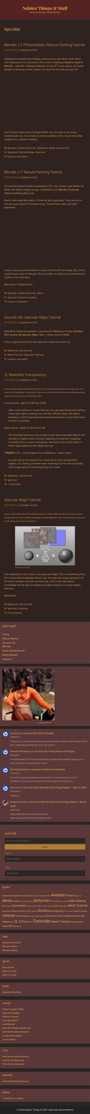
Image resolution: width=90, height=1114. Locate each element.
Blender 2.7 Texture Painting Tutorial (33, 172)
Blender (11, 148)
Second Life (62, 148)
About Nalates (10, 638)
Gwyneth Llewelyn (11, 1012)
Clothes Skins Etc (26, 148)
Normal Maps (26, 152)
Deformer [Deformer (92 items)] (41, 900)
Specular (40, 152)
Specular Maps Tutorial (22, 499)
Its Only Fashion (10, 1020)
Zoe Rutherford (18, 769)
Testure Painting (27, 297)
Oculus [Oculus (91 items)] (43, 910)
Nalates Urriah (18, 801)
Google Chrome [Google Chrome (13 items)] (32, 906)
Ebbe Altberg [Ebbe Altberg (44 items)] (77, 901)
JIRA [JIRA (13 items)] (39, 906)
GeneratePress (66, 1109)
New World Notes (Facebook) (16, 1028)
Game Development (13, 650)
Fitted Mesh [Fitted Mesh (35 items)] (19, 905)
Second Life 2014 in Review (39, 733)
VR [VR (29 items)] (9, 926)
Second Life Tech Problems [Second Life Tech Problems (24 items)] (58, 916)
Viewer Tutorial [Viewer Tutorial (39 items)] (60, 921)
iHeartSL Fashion (10, 1016)
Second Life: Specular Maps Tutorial (32, 317)
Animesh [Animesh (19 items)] (43, 895)
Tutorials (23, 608)
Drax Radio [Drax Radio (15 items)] (64, 901)
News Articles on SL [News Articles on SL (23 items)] (21, 911)
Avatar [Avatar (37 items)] (70, 895)
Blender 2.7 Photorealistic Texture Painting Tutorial (44, 44)
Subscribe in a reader (13, 1098)
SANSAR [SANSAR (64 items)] (8, 915)
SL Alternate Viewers (12, 1035)
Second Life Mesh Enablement (48, 769)
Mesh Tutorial (15, 354)
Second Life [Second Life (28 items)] (21, 915)
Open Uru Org (9, 974)
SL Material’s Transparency (25, 374)
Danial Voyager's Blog (13, 1009)
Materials (42, 148)
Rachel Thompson (20, 751)
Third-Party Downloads (13, 1064)
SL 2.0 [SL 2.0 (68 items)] (19, 921)
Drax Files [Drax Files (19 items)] (55, 901)
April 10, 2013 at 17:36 (32, 427)
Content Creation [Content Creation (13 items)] (27, 901)
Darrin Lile (10, 200)
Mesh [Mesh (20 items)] (56, 905)
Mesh (52, 148)
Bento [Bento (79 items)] (7, 900)
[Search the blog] (45, 840)
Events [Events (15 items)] (8, 906)
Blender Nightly (10, 950)
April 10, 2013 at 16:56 (33, 403)
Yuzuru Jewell (8, 1039)
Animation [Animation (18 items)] (34, 895)
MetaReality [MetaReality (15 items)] (6, 911)
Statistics (7, 659)
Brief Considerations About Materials (41, 517)
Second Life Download (13, 1060)
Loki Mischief (8, 1024)
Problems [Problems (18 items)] (77, 911)
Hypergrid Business (11, 992)
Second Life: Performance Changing (55, 751)
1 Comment (14, 484)
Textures (39, 354)
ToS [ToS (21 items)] (31, 921)
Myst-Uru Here (9, 971)
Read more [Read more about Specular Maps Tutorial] (10, 595)
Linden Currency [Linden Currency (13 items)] (47, 906)
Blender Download (11, 942)
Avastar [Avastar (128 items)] (58, 894)
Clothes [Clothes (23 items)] (16, 901)
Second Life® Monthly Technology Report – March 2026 (55, 787)
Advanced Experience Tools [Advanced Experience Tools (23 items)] (15, 895)
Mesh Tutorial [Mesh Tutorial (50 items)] (77, 905)
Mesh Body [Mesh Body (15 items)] (63, 906)
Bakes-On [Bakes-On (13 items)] (78, 896)
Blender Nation (9, 946)
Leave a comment (17, 156)
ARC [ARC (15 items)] (49, 896)
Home (5, 634)
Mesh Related (10, 654)
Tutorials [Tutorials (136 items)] (41, 921)
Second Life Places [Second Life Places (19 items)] (36, 916)
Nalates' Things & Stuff (45, 8)
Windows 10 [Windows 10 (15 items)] (16, 926)
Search (45, 847)
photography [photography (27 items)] (57, 910)
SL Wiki (55, 514)
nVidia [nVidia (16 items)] (34, 911)
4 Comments (14, 612)
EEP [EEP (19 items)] (4, 906)
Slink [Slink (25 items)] (26, 921)
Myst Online (8, 967)
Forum (64, 514)
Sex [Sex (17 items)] (12, 922)
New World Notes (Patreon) (15, 1031)
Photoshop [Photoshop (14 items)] (68, 911)
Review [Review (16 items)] (84, 911)
